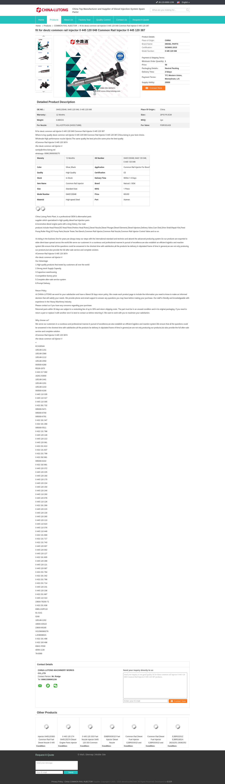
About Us (68, 20)
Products (54, 20)
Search (188, 10)
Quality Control (103, 20)
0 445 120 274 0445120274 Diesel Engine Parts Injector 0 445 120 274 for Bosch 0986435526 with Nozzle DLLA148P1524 (68, 739)
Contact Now (156, 88)
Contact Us (121, 20)
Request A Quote (141, 20)
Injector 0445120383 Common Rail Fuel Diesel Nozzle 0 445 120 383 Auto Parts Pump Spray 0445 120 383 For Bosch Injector (46, 739)
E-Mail (81, 754)
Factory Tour (85, 20)
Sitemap (89, 754)
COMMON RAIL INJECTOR (65, 26)
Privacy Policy (57, 782)
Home (41, 20)
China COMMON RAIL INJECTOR (78, 782)
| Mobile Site (100, 754)
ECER (169, 782)
